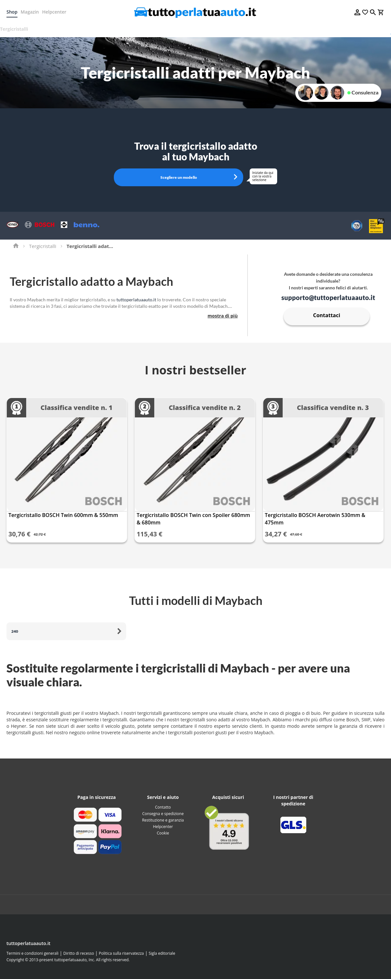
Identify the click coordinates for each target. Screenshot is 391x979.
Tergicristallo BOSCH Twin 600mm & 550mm (63, 515)
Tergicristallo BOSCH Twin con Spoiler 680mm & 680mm (193, 518)
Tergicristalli (42, 246)
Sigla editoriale (162, 953)
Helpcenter (54, 12)
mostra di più (223, 316)
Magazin (30, 12)
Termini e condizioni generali (32, 953)
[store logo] (196, 12)
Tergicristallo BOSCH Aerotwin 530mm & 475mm (315, 518)
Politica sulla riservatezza (121, 953)
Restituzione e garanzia (163, 820)
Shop (11, 12)
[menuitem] (16, 29)
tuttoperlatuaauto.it (136, 299)
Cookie (163, 833)
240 (14, 631)
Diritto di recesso (78, 953)
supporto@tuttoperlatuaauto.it (328, 297)
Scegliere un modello (178, 177)
